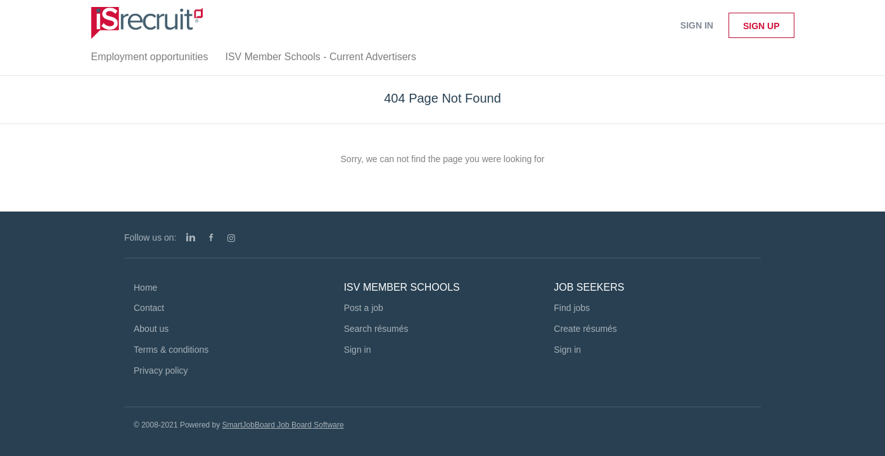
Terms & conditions (171, 350)
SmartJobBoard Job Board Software (283, 425)
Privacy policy (161, 370)
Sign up (761, 26)
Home (145, 287)
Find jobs (572, 308)
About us (151, 329)
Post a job (363, 308)
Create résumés (585, 329)
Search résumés (376, 329)
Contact (149, 308)
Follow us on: (150, 237)
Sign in (696, 25)
